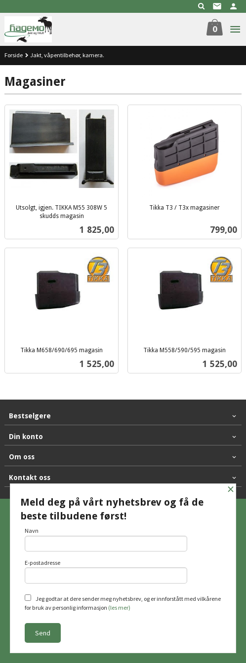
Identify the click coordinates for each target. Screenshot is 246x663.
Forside (13, 55)
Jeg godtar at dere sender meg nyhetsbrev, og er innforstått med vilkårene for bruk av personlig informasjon (123, 602)
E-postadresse (106, 571)
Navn (106, 539)
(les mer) (119, 607)
